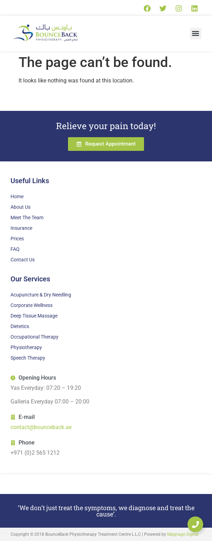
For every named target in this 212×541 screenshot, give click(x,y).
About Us (20, 207)
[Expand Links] (195, 524)
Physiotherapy (26, 347)
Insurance (21, 228)
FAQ (15, 249)
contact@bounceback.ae (41, 427)
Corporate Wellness (32, 305)
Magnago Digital (183, 534)
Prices (17, 238)
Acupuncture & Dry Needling (41, 295)
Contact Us (23, 259)
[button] (195, 33)
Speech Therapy (28, 358)
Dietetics (20, 326)
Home (17, 196)
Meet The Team (27, 217)
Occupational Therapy (35, 337)
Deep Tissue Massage (34, 316)
